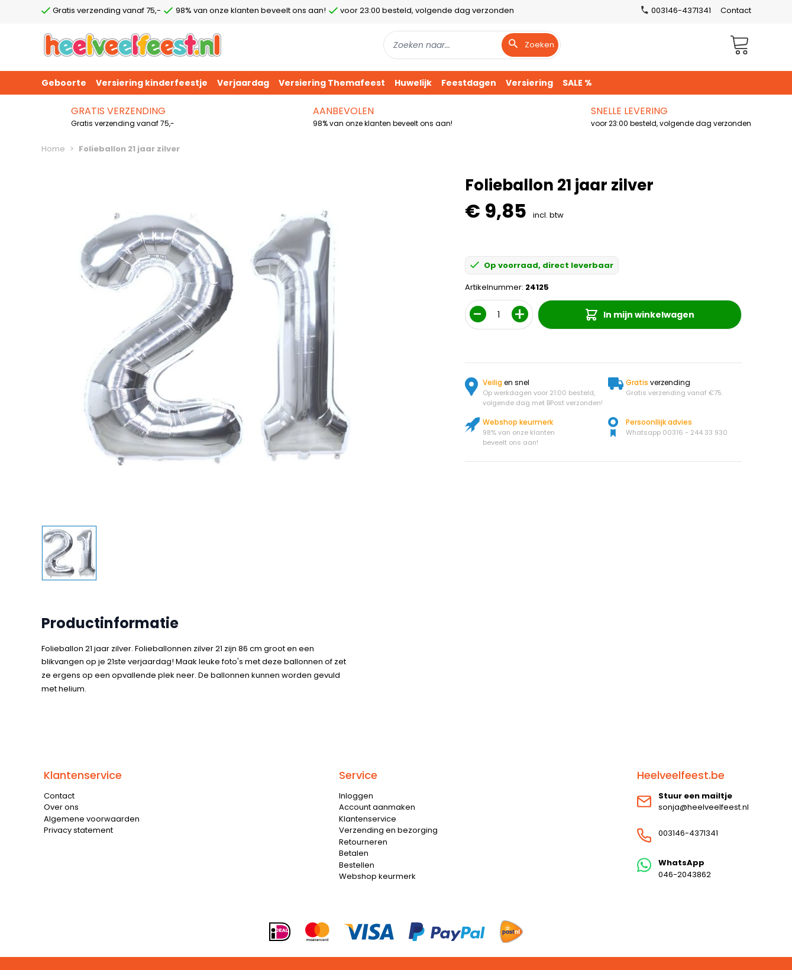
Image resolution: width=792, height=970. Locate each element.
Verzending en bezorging (388, 830)
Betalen (353, 853)
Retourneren (363, 842)
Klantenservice (367, 818)
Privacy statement (78, 830)
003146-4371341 (688, 833)
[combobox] (472, 45)
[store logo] (132, 44)
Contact (735, 10)
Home (53, 148)
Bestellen (356, 865)
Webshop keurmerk (377, 876)
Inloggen (356, 795)
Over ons (61, 807)
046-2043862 (684, 874)
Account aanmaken (377, 807)
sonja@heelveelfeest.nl (703, 807)
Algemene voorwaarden (92, 818)
